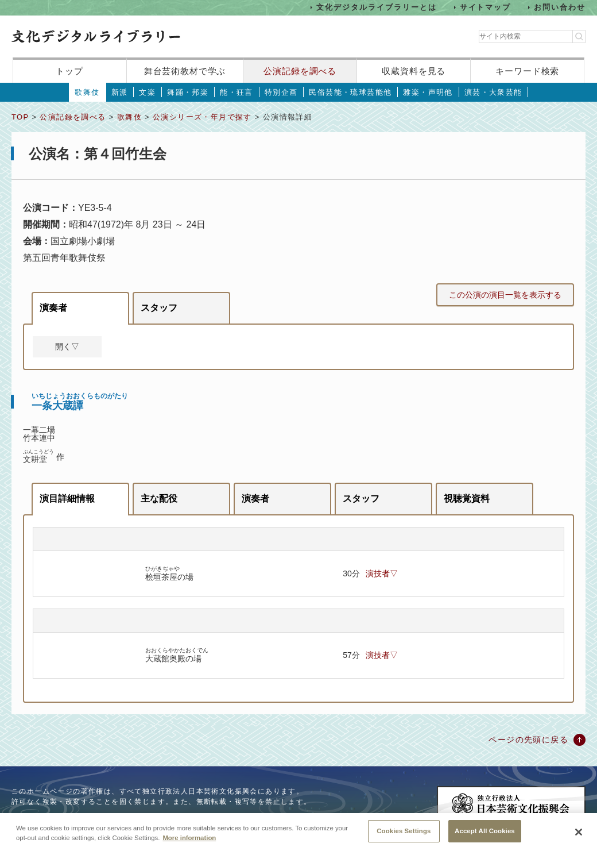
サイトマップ (485, 7)
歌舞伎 (87, 92)
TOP (20, 117)
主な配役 (159, 498)
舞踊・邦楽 (187, 92)
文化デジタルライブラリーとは (376, 7)
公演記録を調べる (299, 71)
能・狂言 (236, 92)
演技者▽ (382, 573)
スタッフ (159, 308)
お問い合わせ (560, 7)
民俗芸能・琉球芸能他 (350, 92)
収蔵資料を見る (413, 71)
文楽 (147, 92)
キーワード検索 (527, 71)
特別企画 (281, 92)
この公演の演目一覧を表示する (505, 294)
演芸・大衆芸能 (493, 92)
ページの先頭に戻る (528, 739)
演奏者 (53, 308)
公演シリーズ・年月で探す (202, 117)
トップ (69, 71)
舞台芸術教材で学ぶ (185, 71)
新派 (119, 92)
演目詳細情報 (67, 498)
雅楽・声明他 (427, 92)
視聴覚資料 (467, 498)
